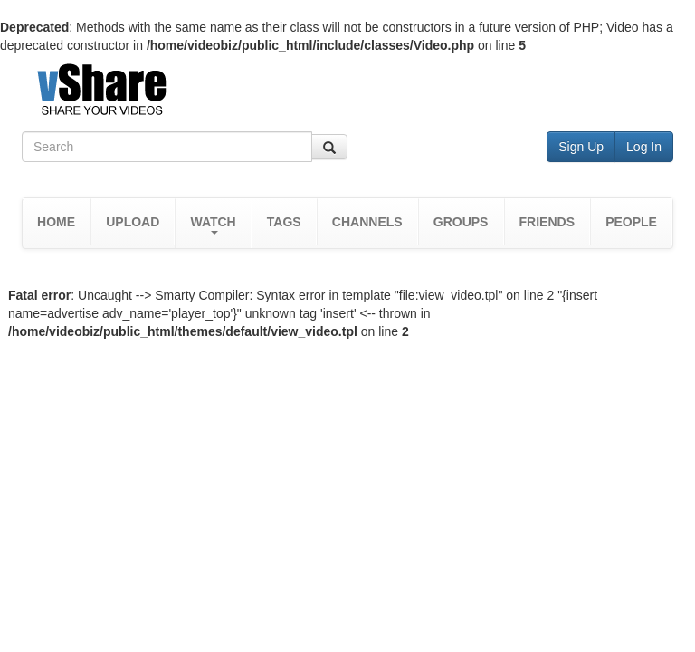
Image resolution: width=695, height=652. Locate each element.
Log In (644, 146)
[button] (213, 223)
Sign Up (581, 146)
